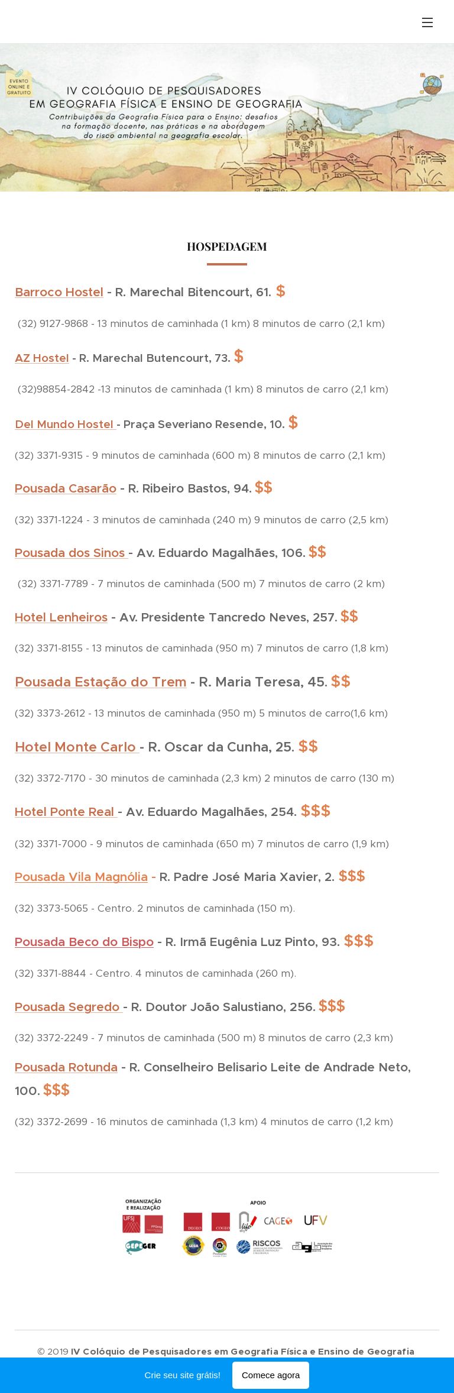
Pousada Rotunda (66, 1067)
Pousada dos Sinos (71, 553)
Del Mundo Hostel (65, 424)
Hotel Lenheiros (61, 617)
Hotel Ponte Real (66, 811)
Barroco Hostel (59, 292)
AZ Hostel (42, 358)
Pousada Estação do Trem (101, 681)
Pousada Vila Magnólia (81, 877)
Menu (427, 22)
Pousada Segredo (69, 1007)
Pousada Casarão (65, 488)
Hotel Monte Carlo (77, 747)
